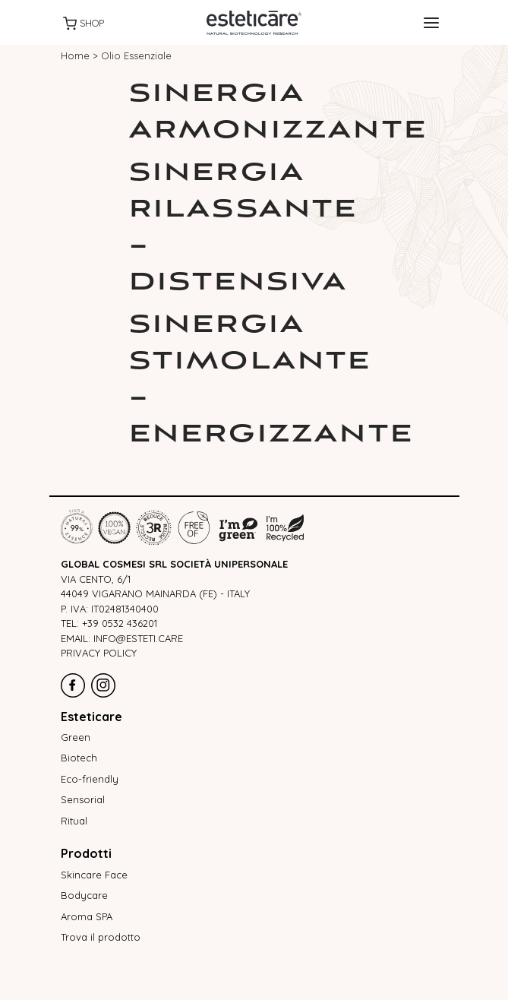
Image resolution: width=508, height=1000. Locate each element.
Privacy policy (99, 653)
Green (75, 737)
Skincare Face (94, 875)
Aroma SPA (86, 916)
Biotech (79, 758)
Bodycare (84, 895)
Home (75, 55)
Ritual (74, 821)
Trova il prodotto (100, 937)
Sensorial (83, 799)
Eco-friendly (89, 779)
